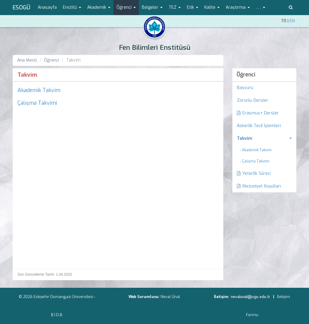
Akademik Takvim (39, 90)
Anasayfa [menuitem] (47, 7)
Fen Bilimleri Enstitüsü (154, 47)
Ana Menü (27, 60)
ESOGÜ (21, 7)
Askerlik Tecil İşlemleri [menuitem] (259, 126)
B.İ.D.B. (57, 314)
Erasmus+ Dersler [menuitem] (258, 113)
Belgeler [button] (152, 7)
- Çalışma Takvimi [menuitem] (254, 161)
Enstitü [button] (72, 7)
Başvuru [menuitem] (245, 88)
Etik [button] (192, 7)
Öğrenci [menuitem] (246, 74)
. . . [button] (260, 7)
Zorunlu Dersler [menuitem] (252, 100)
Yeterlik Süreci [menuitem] (254, 173)
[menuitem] (264, 139)
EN (292, 21)
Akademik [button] (98, 7)
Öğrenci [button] (126, 7)
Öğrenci (51, 60)
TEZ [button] (175, 7)
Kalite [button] (212, 7)
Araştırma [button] (238, 7)
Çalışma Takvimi (37, 103)
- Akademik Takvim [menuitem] (256, 150)
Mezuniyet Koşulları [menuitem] (259, 186)
